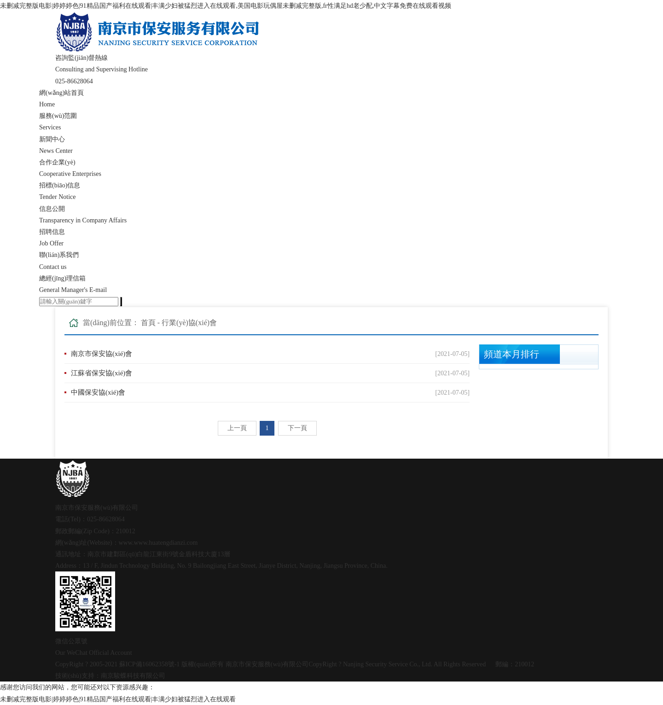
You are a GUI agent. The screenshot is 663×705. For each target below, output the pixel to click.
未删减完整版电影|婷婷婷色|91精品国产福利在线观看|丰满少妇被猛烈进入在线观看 (118, 699)
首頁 (148, 322)
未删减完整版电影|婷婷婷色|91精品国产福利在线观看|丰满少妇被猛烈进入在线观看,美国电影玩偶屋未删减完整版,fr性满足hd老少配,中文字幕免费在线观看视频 (225, 5)
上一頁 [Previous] (237, 428)
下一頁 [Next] (297, 428)
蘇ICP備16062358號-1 (149, 664)
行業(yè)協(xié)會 (189, 322)
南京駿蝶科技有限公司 (133, 675)
